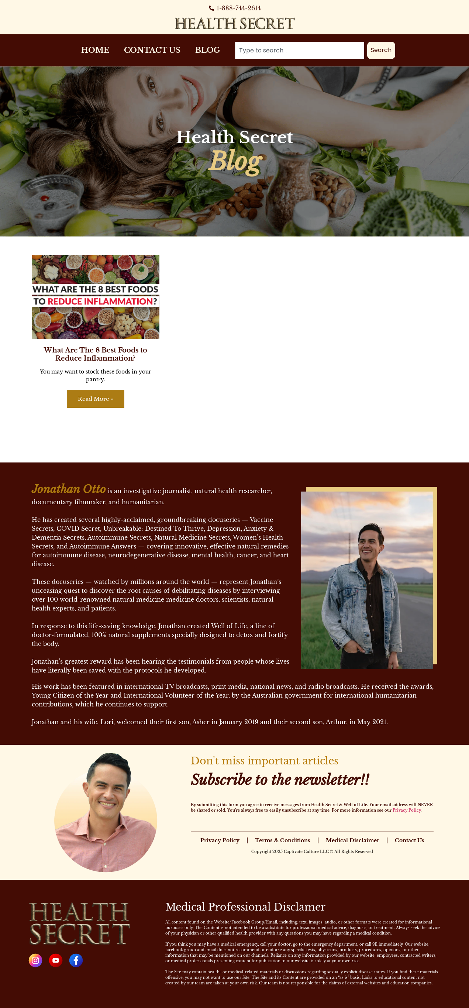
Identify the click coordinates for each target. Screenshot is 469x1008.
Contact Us (152, 50)
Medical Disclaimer (352, 840)
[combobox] (299, 50)
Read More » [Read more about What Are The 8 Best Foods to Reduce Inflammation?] (95, 398)
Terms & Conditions (282, 840)
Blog (207, 50)
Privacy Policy (407, 810)
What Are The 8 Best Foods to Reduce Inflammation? (95, 354)
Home (95, 50)
